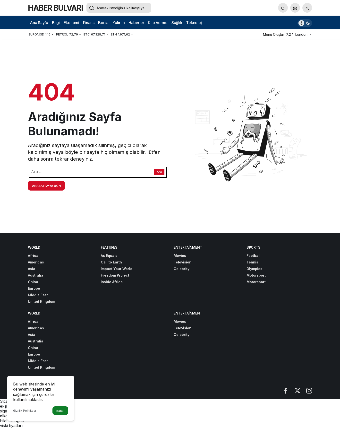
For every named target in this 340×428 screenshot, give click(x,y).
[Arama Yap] (283, 8)
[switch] (305, 22)
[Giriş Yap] (307, 8)
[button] (295, 8)
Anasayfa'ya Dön (46, 186)
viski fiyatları (11, 425)
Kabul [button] (60, 411)
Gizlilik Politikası (24, 410)
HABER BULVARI (55, 8)
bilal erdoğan (12, 420)
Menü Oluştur (273, 34)
